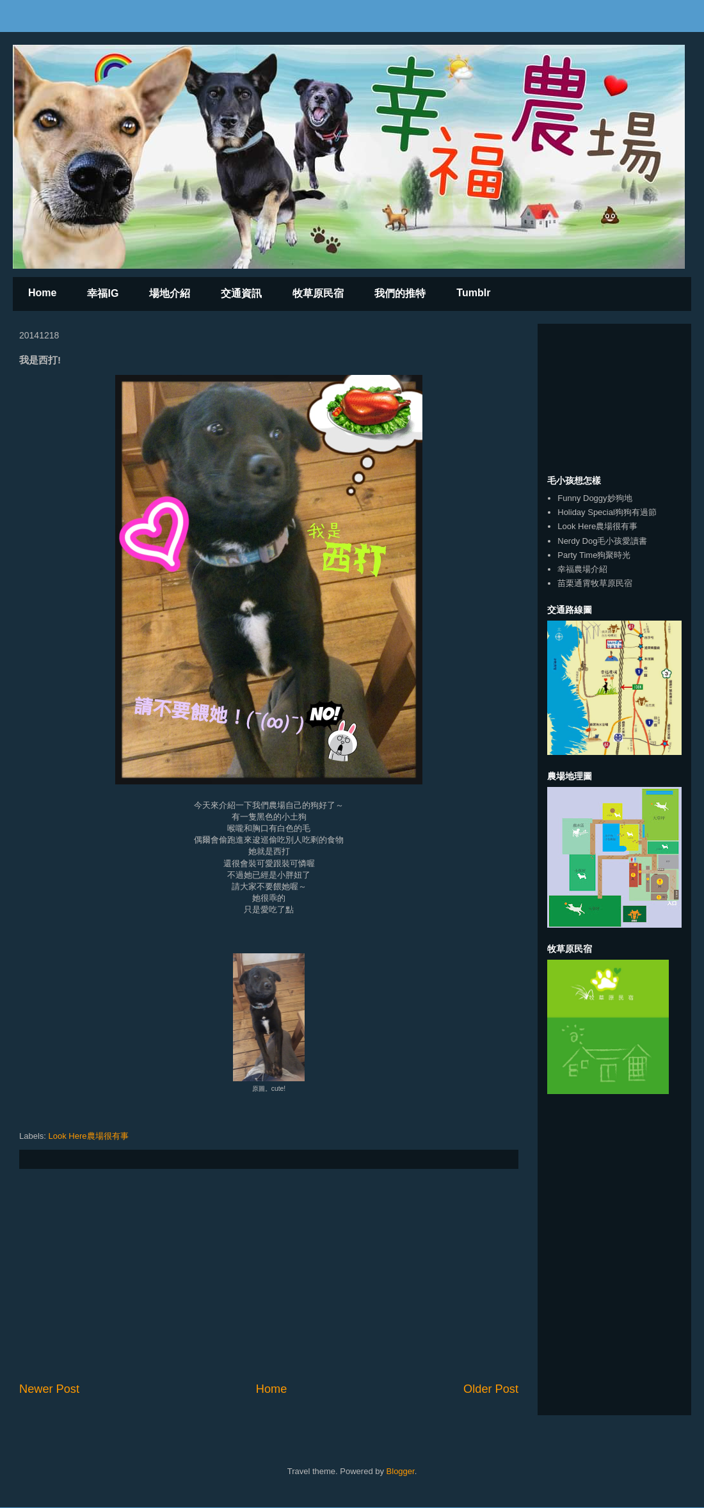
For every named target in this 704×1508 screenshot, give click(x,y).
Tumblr (473, 292)
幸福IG (102, 293)
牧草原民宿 (318, 293)
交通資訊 (241, 293)
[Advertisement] (268, 1275)
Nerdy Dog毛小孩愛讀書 (602, 541)
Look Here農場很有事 (89, 1136)
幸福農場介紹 (582, 569)
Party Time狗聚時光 (593, 555)
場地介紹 (169, 293)
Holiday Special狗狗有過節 (607, 512)
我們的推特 (400, 293)
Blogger (401, 1471)
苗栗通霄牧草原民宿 (594, 583)
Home (42, 292)
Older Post (490, 1389)
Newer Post (49, 1389)
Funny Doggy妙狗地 (594, 498)
